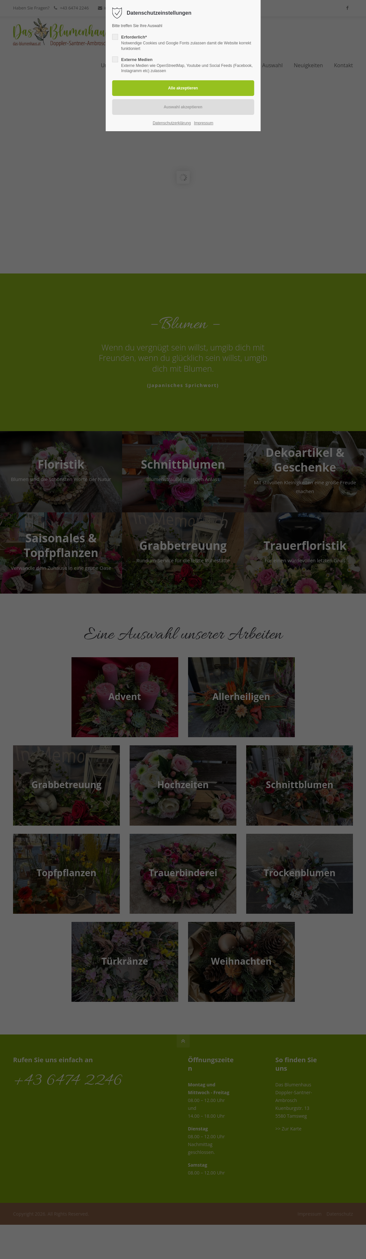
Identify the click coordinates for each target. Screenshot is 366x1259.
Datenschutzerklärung (172, 123)
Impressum (203, 123)
